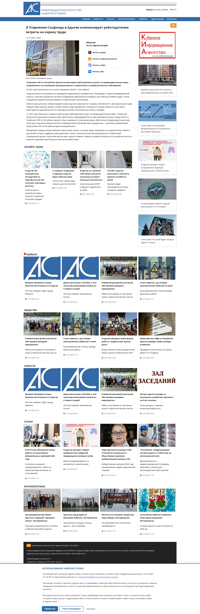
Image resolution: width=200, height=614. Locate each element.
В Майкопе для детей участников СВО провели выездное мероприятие (117, 285)
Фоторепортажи (127, 19)
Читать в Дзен (97, 52)
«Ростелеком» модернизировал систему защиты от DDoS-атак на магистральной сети (155, 453)
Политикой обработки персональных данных (98, 577)
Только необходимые (71, 609)
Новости (98, 19)
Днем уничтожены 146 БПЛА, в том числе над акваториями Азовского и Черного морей (79, 285)
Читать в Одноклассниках (102, 58)
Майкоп (30, 254)
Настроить (91, 609)
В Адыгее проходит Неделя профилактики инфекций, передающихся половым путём (155, 167)
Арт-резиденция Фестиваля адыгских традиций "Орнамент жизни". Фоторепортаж (40, 517)
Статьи (111, 19)
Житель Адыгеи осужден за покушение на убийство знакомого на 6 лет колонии (156, 397)
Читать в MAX (96, 65)
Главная (86, 19)
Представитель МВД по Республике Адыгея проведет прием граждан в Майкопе (156, 341)
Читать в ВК (96, 71)
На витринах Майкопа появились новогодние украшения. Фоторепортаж (156, 517)
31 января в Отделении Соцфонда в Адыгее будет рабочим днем (63, 173)
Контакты (172, 19)
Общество (91, 42)
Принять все (50, 609)
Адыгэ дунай (157, 19)
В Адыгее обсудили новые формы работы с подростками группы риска (118, 341)
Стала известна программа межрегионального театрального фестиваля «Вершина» (155, 128)
